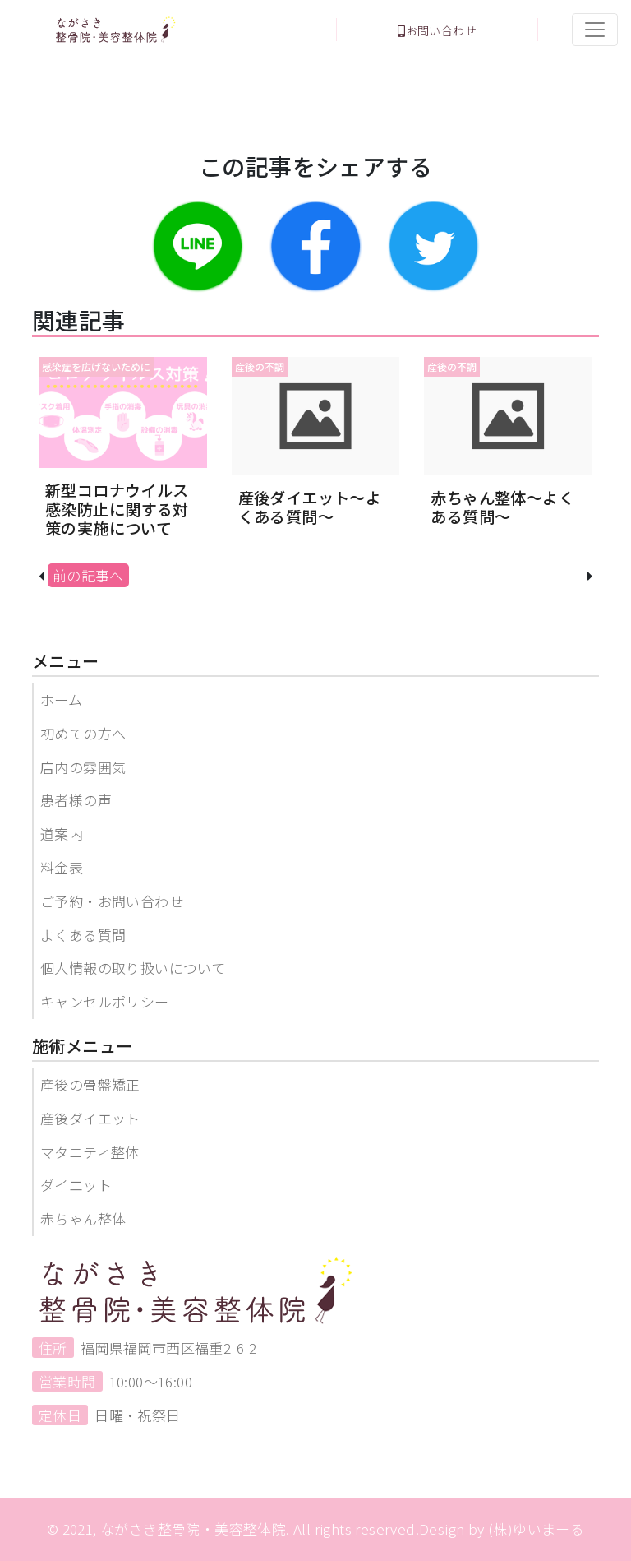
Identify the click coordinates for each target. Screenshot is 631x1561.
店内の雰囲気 (83, 767)
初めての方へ (83, 733)
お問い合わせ (437, 30)
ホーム (61, 699)
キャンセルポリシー (104, 1001)
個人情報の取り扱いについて (132, 967)
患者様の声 (76, 800)
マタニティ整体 (90, 1152)
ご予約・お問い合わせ (111, 901)
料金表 (61, 867)
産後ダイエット (90, 1118)
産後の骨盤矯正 (90, 1084)
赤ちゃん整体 (83, 1218)
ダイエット (76, 1184)
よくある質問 (83, 934)
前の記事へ (88, 575)
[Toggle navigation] (595, 29)
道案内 (61, 833)
